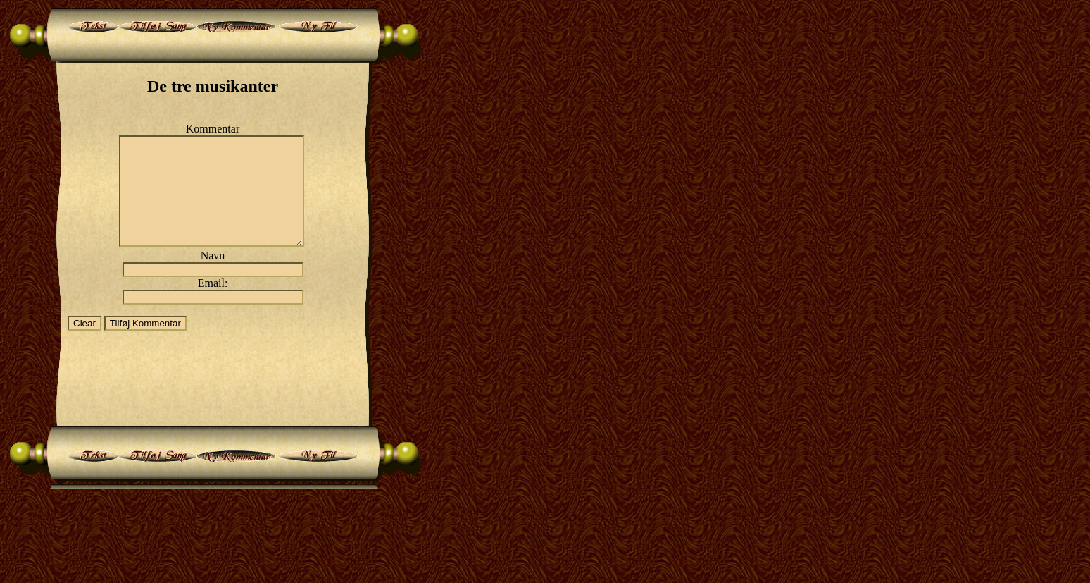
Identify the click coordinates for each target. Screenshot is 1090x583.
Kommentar (212, 129)
